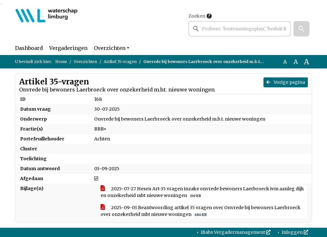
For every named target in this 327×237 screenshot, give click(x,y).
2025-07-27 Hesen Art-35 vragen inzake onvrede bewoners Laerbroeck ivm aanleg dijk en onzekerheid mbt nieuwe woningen (202, 192)
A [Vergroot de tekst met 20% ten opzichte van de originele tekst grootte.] (295, 62)
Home (61, 61)
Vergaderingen (68, 48)
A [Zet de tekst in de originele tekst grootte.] (285, 62)
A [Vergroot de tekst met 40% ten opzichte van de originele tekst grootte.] (306, 62)
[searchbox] (239, 28)
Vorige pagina (285, 82)
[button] (301, 28)
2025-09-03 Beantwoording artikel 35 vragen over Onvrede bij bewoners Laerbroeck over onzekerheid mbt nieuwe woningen (200, 211)
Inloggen (294, 232)
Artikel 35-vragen (120, 61)
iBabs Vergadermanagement (235, 232)
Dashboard (29, 48)
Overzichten (109, 48)
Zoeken (196, 16)
